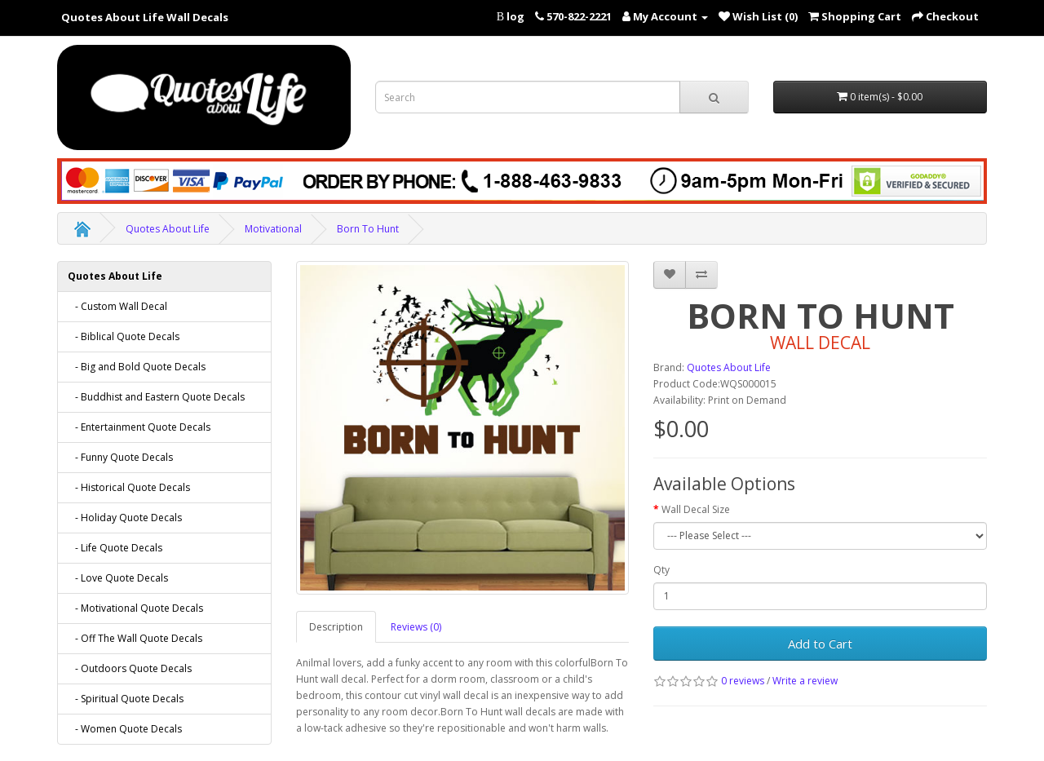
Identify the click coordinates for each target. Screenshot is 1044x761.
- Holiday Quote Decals (125, 517)
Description (336, 627)
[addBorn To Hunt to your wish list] (669, 275)
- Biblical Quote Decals (123, 336)
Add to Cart (820, 643)
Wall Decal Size (695, 509)
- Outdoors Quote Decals (130, 668)
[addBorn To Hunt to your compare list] (701, 275)
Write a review (805, 681)
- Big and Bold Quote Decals (137, 367)
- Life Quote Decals (115, 548)
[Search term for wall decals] (527, 97)
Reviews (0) (416, 627)
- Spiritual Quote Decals (126, 699)
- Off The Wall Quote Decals (135, 638)
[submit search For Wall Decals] (714, 97)
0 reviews (742, 681)
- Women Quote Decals (125, 729)
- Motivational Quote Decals (135, 608)
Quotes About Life (168, 229)
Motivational (273, 229)
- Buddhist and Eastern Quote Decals (156, 397)
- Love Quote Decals (118, 578)
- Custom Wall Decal (117, 306)
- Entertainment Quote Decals (139, 427)
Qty (661, 570)
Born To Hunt (368, 229)
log (515, 16)
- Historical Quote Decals (129, 487)
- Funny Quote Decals (120, 457)
